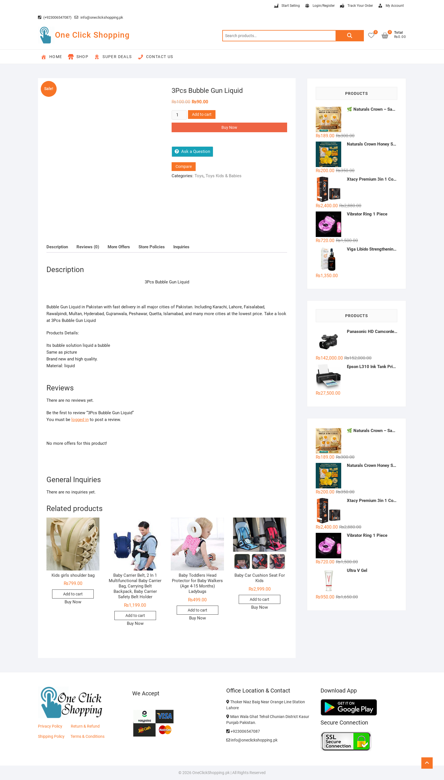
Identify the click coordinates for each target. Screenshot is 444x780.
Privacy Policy (50, 726)
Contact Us (155, 57)
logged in (80, 419)
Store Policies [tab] (151, 246)
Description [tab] (57, 246)
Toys (199, 175)
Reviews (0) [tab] (87, 246)
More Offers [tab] (119, 246)
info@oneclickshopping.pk (98, 17)
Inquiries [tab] (181, 246)
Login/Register (319, 6)
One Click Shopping (92, 35)
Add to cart (202, 114)
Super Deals (113, 57)
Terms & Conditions (87, 736)
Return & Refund (85, 726)
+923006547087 (243, 731)
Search (350, 35)
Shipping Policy (51, 736)
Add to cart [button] (73, 594)
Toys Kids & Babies (224, 175)
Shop (78, 57)
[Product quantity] (179, 115)
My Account (390, 6)
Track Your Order (356, 6)
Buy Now (229, 127)
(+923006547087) (55, 17)
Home (51, 57)
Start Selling (286, 6)
